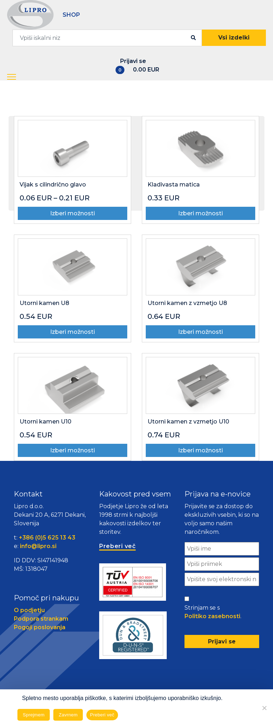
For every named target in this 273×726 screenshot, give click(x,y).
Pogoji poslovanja (39, 627)
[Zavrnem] (264, 707)
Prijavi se (133, 61)
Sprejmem (33, 714)
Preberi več (102, 714)
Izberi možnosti (72, 213)
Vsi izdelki (234, 37)
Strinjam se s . (212, 612)
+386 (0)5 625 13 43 (47, 537)
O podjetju (29, 610)
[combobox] (107, 38)
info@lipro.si (38, 546)
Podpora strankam (41, 618)
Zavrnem (68, 714)
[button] (18, 77)
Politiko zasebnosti (212, 616)
